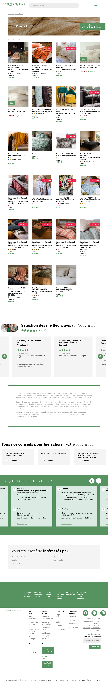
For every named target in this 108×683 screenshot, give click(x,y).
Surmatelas (73, 627)
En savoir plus (22, 524)
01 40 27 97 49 (46, 657)
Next (100, 356)
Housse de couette (73, 612)
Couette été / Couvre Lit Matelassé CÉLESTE (70, 342)
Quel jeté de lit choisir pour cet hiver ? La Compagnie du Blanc (87, 456)
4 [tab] (58, 530)
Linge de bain (59, 616)
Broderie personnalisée (47, 617)
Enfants (59, 626)
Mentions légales (94, 618)
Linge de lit (58, 560)
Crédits (98, 630)
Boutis (14, 560)
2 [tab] (53, 530)
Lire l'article (12, 460)
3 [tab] (55, 530)
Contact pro (47, 664)
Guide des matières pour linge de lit (46, 636)
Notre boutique (32, 638)
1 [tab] (50, 530)
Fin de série (60, 629)
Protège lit (16, 563)
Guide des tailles (46, 628)
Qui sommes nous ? (33, 612)
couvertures (61, 412)
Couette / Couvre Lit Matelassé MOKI (31, 342)
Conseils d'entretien (46, 623)
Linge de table (59, 621)
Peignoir (72, 620)
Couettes (72, 617)
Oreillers (72, 624)
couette (64, 414)
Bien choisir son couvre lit (53, 454)
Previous (4, 356)
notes (98, 680)
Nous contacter (48, 650)
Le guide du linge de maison (33, 624)
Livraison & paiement (34, 650)
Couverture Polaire (19, 557)
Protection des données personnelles (92, 627)
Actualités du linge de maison (34, 631)
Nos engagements (34, 617)
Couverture (58, 557)
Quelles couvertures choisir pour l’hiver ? (15, 455)
